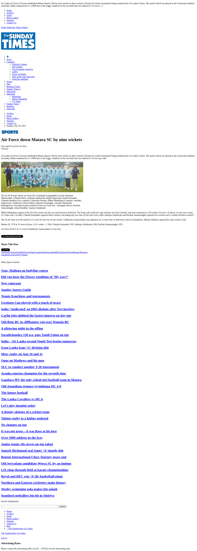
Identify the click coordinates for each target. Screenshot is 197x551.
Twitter (13, 252)
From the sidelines (20, 79)
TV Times (16, 101)
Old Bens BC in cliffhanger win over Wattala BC (35, 322)
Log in (4, 538)
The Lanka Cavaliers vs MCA (22, 399)
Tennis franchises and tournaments (25, 296)
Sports (9, 81)
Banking (10, 106)
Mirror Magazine (19, 99)
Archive (10, 13)
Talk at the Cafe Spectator (23, 77)
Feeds (9, 15)
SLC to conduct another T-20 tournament (30, 367)
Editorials (11, 27)
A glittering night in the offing (22, 328)
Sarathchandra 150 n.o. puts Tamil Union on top (35, 335)
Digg (32, 252)
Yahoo (70, 252)
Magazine (11, 94)
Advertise (11, 109)
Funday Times (13, 104)
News (9, 59)
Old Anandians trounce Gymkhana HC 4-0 (31, 386)
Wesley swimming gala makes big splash (29, 489)
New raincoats (11, 283)
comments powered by (14, 255)
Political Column (19, 64)
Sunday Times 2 (14, 89)
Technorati (62, 252)
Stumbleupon (46, 252)
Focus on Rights (19, 74)
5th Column (17, 67)
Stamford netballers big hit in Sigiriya (27, 495)
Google (37, 252)
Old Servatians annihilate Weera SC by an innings (36, 463)
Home (9, 10)
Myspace (84, 252)
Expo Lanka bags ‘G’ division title (25, 347)
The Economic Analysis (22, 69)
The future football (14, 392)
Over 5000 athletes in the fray (22, 437)
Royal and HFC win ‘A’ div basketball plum (32, 476)
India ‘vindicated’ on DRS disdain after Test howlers (37, 309)
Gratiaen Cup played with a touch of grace (31, 302)
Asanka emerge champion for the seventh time (33, 373)
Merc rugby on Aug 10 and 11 (22, 354)
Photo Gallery (13, 18)
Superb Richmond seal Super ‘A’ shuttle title (32, 450)
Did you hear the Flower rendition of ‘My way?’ (34, 277)
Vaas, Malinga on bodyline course (24, 270)
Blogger (76, 252)
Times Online (22, 27)
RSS (8, 526)
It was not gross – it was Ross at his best (29, 431)
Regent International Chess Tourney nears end (33, 457)
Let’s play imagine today (18, 405)
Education (11, 91)
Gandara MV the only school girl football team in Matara (41, 380)
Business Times (13, 86)
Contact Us (11, 23)
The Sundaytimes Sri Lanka (20, 528)
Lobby (15, 72)
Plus (8, 84)
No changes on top (14, 425)
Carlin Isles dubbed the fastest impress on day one (36, 315)
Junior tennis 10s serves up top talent (27, 444)
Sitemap (10, 20)
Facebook (5, 252)
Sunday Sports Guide (16, 289)
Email (18, 252)
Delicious (25, 252)
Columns (11, 62)
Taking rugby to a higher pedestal (24, 418)
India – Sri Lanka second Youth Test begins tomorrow (38, 341)
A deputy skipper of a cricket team (25, 412)
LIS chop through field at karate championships (34, 470)
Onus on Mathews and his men (22, 360)
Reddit (55, 252)
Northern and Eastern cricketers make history (33, 482)
